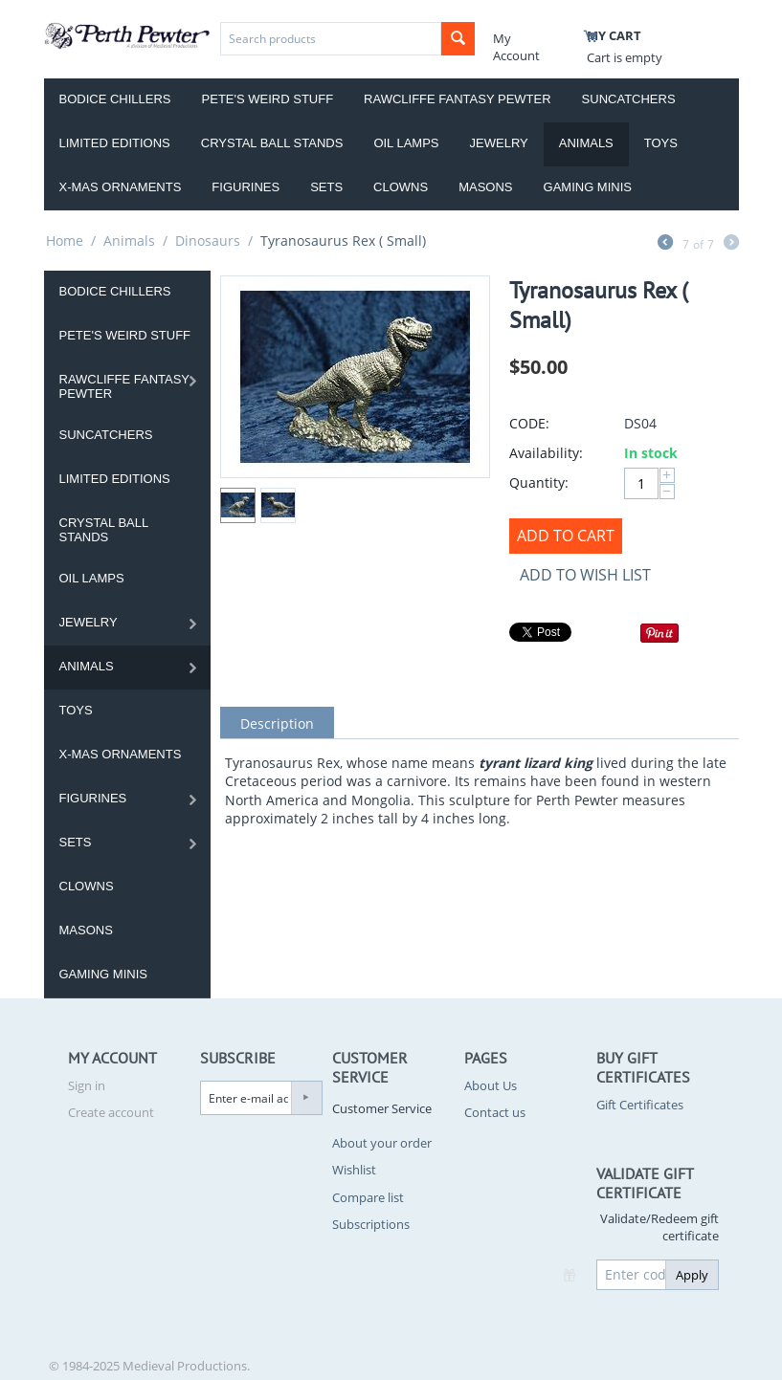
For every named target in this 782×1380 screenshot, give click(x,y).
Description (277, 723)
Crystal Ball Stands (272, 143)
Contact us (494, 1112)
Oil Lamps (405, 143)
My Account (516, 47)
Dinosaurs (207, 240)
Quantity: (539, 482)
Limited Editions (114, 143)
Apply (692, 1274)
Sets (326, 187)
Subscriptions (371, 1224)
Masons (485, 187)
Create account (111, 1112)
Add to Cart (565, 535)
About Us (490, 1085)
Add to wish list (585, 574)
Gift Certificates (639, 1104)
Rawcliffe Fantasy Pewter (457, 99)
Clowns (400, 187)
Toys (661, 143)
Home (64, 240)
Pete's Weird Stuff (268, 99)
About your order (382, 1142)
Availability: (546, 453)
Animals (586, 143)
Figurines (245, 187)
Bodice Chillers (115, 99)
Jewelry (499, 143)
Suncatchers (629, 99)
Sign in (86, 1085)
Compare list (368, 1197)
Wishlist (354, 1169)
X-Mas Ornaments (120, 187)
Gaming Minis (588, 187)
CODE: (529, 423)
